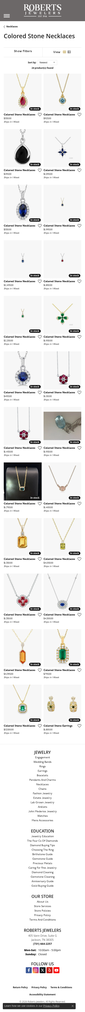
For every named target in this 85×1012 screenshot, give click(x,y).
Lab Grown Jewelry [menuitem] (42, 802)
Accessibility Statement (42, 994)
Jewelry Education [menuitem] (42, 836)
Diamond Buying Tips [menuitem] (42, 845)
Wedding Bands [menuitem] (42, 762)
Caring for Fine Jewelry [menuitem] (42, 868)
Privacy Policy (42, 915)
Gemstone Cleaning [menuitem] (43, 877)
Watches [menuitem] (42, 816)
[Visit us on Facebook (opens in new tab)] (29, 970)
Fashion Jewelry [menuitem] (42, 793)
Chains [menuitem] (42, 789)
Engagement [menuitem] (42, 757)
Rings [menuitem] (42, 766)
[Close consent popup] (73, 1006)
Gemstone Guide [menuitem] (42, 859)
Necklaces (12, 26)
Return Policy (20, 987)
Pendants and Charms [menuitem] (42, 780)
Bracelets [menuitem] (42, 775)
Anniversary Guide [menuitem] (43, 881)
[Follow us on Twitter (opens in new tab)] (43, 970)
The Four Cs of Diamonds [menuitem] (42, 841)
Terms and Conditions (42, 920)
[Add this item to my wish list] (39, 114)
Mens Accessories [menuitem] (42, 820)
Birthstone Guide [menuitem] (42, 854)
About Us (42, 902)
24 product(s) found (42, 68)
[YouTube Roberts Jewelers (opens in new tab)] (56, 970)
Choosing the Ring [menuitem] (43, 850)
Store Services (42, 906)
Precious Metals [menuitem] (42, 863)
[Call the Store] (42, 943)
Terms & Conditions (61, 987)
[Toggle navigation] (6, 15)
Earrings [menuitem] (42, 771)
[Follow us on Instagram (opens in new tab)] (36, 970)
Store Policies (42, 911)
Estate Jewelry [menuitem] (42, 798)
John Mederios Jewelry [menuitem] (42, 811)
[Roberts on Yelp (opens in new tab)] (49, 970)
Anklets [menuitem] (42, 807)
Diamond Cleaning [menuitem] (42, 872)
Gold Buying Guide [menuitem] (42, 886)
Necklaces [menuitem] (42, 784)
